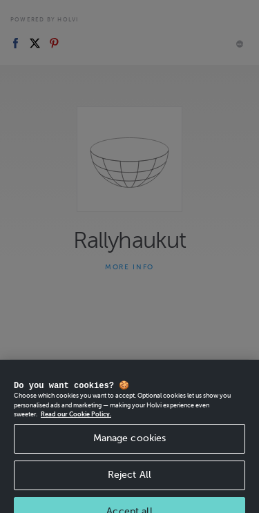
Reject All (129, 485)
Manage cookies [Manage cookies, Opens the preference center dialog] (129, 448)
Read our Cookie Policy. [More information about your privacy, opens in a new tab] (76, 424)
